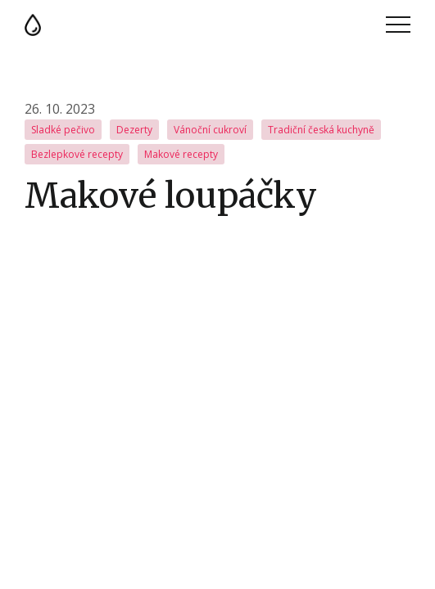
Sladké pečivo (63, 130)
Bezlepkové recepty (77, 154)
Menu (398, 24)
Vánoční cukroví (210, 130)
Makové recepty (181, 154)
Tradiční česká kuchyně (321, 130)
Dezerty (134, 130)
